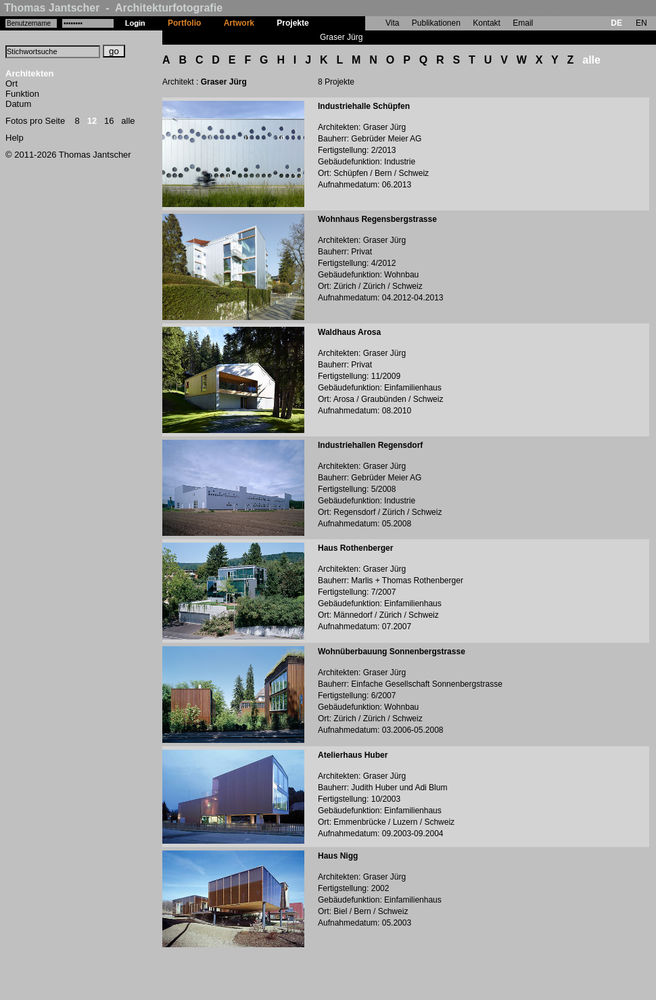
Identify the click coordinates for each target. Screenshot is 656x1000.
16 (109, 121)
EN (641, 23)
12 (92, 121)
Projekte (292, 23)
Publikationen (436, 23)
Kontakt (486, 23)
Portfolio (184, 23)
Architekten (29, 73)
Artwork (239, 23)
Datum (18, 104)
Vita (392, 23)
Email (523, 23)
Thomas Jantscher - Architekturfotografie (113, 8)
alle (128, 121)
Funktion (22, 94)
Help (14, 138)
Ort (11, 83)
